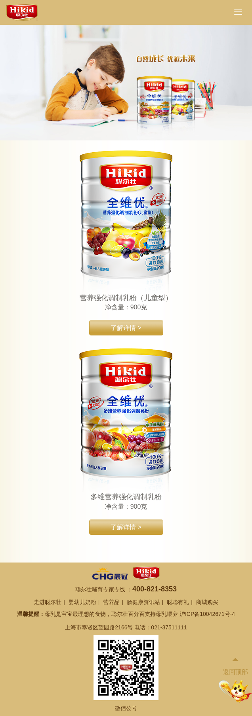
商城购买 (207, 602)
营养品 (111, 602)
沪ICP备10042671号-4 (207, 614)
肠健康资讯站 (143, 602)
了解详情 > (126, 327)
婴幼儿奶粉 (82, 602)
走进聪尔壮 (47, 602)
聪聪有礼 (178, 602)
